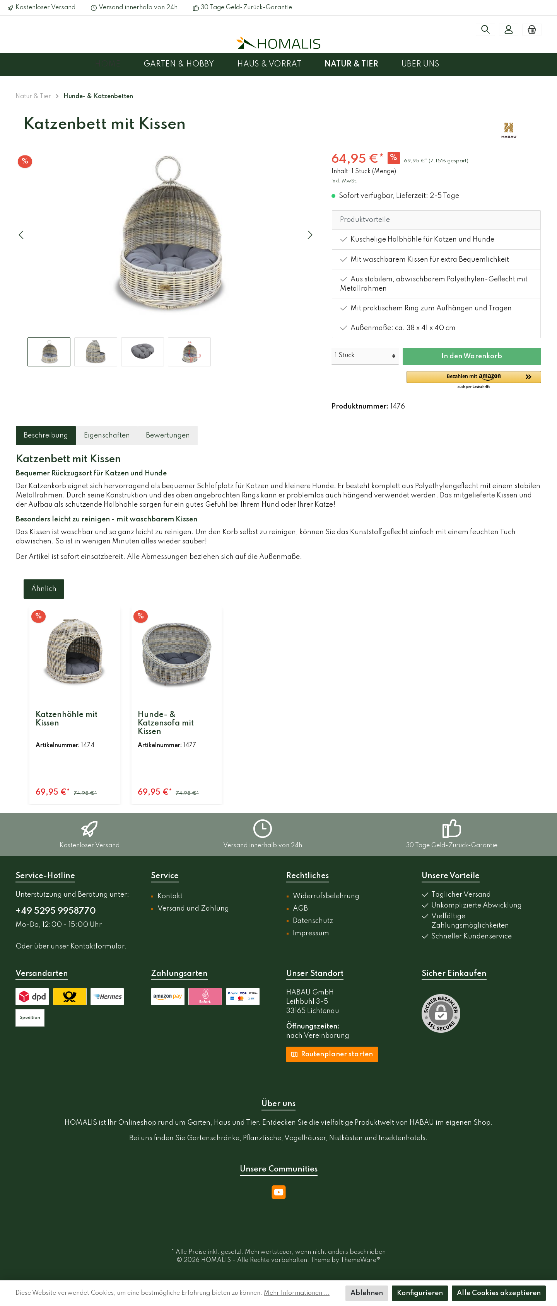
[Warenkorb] (532, 30)
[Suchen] (485, 30)
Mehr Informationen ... (297, 1293)
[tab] (46, 435)
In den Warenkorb (471, 356)
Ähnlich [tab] (43, 589)
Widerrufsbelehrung (326, 896)
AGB (300, 908)
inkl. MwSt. (344, 181)
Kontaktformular (97, 946)
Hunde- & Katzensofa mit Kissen (166, 723)
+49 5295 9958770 (55, 911)
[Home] (119, 64)
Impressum (311, 933)
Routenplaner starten (332, 1054)
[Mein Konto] (508, 30)
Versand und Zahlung (193, 908)
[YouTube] (278, 1192)
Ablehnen (366, 1293)
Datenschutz (313, 921)
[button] (474, 380)
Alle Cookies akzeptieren (499, 1293)
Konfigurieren (420, 1293)
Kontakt (170, 896)
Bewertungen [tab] (168, 435)
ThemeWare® (360, 1260)
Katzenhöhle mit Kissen (66, 719)
